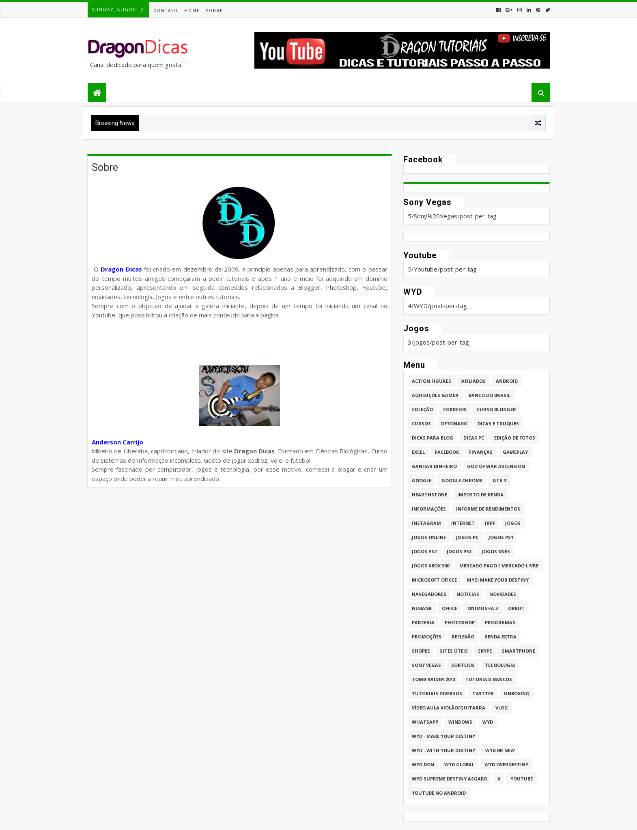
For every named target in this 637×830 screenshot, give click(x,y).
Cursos (421, 423)
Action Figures (431, 381)
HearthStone (429, 495)
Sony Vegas (426, 665)
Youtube (521, 779)
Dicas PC (473, 438)
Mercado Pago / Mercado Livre (498, 566)
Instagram (426, 523)
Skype (485, 651)
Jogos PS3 (459, 551)
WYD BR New (500, 750)
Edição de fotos (514, 438)
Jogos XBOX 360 (430, 566)
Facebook (447, 452)
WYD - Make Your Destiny (443, 736)
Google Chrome (461, 480)
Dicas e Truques (498, 423)
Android (507, 381)
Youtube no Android (439, 793)
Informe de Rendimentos (488, 509)
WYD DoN (423, 764)
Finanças (481, 452)
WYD (487, 722)
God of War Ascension (496, 466)
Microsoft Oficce (434, 580)
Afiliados (473, 381)
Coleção (422, 409)
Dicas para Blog (432, 438)
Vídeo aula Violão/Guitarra (448, 708)
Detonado (454, 423)
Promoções (426, 637)
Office (449, 608)
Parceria (423, 622)
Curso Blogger (496, 409)
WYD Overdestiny (506, 764)
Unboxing (516, 693)
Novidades (502, 594)
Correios (455, 409)
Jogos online (429, 537)
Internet (463, 523)
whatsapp (425, 722)
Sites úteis (454, 651)
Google (421, 480)
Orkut (516, 608)
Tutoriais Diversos (437, 693)
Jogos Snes (496, 551)
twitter (483, 693)
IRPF (490, 523)
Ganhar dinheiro (434, 466)
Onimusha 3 (482, 608)
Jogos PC (467, 537)
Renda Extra (500, 637)
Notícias (467, 594)
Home (192, 11)
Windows (460, 722)
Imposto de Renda (480, 495)
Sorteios (463, 665)
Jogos (513, 523)
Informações (429, 509)
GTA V (500, 480)
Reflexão (463, 637)
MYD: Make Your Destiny (498, 580)
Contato (165, 11)
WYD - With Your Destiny (443, 750)
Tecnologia (500, 665)
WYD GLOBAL (459, 764)
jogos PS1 (501, 537)
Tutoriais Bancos (488, 679)
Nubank (422, 608)
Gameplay (515, 452)
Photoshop (460, 622)
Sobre (214, 11)
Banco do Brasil (489, 395)
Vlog (501, 708)
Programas (500, 622)
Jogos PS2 (424, 551)
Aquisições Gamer (435, 395)
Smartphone (518, 651)
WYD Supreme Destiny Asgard (449, 779)
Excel (418, 452)
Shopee (421, 651)
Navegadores (429, 594)
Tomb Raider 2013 (433, 679)
